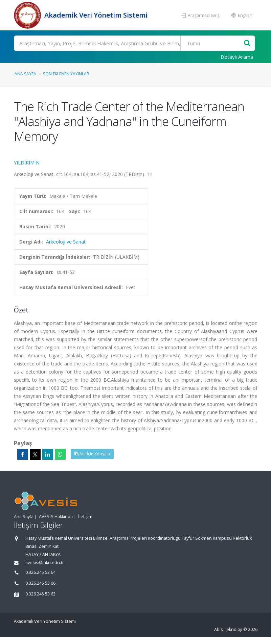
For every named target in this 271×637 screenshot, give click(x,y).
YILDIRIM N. (27, 162)
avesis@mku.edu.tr (44, 562)
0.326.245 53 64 (40, 572)
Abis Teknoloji (228, 629)
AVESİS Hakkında (56, 516)
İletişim (85, 516)
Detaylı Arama (237, 56)
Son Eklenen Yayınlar (66, 73)
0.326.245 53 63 (40, 594)
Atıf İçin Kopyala (92, 454)
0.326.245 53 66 (40, 583)
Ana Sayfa (25, 73)
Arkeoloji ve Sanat (66, 241)
